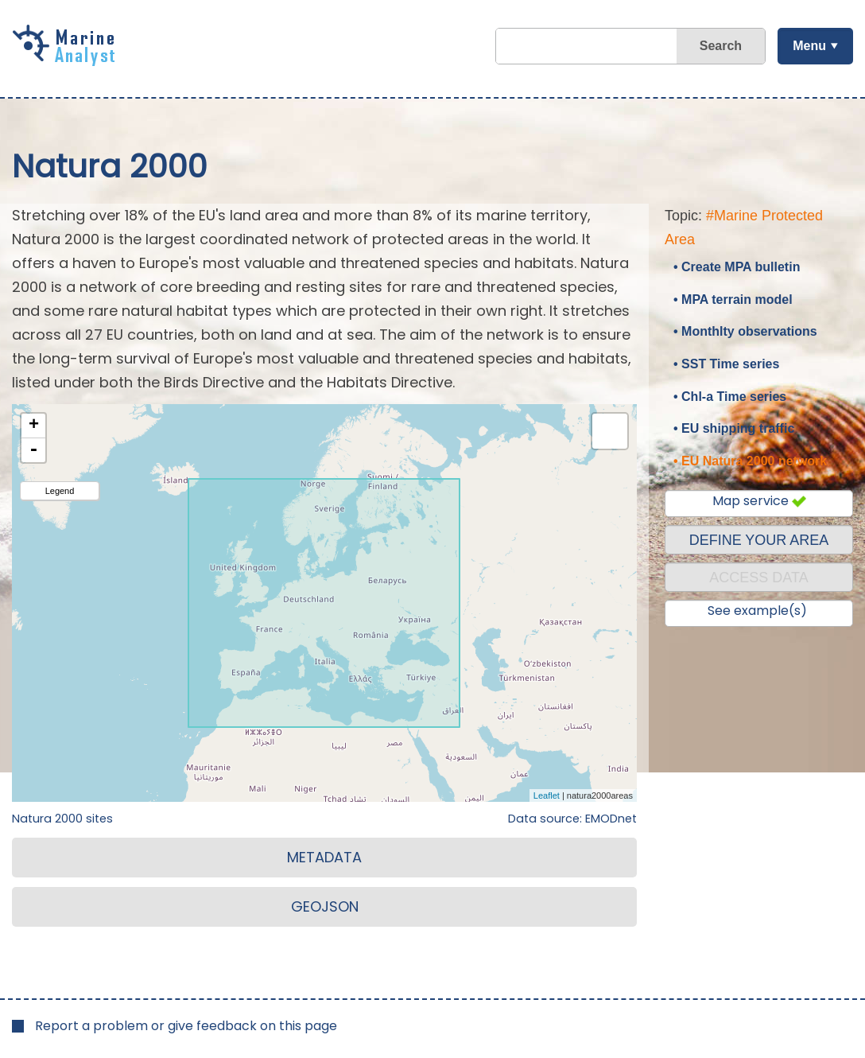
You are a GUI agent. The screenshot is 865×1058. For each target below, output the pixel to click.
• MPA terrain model (733, 299)
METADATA (324, 857)
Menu (809, 46)
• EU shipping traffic (733, 428)
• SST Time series (726, 364)
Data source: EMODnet (572, 819)
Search (721, 46)
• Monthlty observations (745, 331)
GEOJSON (325, 906)
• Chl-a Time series (729, 396)
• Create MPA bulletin (736, 267)
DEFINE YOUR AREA (759, 540)
